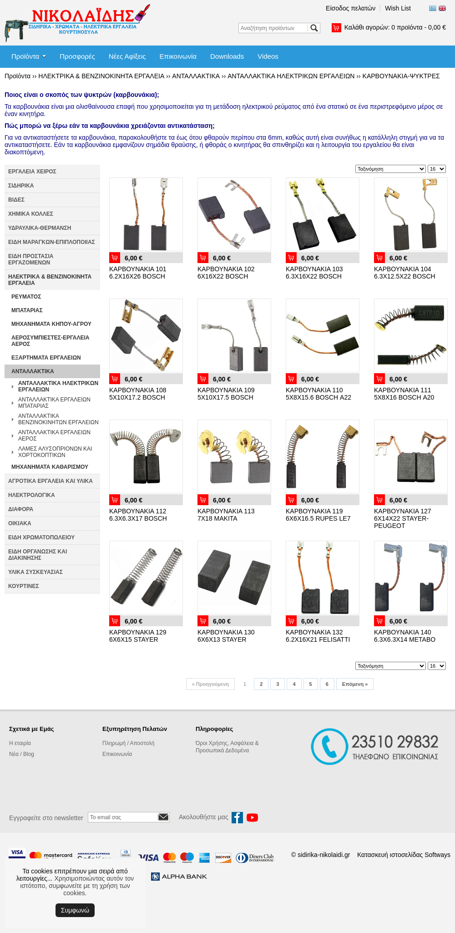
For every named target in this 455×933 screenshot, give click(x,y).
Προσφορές (77, 56)
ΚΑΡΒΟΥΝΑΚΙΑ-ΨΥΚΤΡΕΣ (401, 76)
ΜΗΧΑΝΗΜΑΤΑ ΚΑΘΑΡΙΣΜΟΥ (49, 467)
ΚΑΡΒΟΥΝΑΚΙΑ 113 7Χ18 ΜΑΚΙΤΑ (226, 514)
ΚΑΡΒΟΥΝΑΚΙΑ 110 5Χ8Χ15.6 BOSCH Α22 (318, 393)
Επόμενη (355, 684)
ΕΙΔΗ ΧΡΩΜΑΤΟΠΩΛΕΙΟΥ (41, 537)
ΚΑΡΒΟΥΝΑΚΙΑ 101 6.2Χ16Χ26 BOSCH (138, 272)
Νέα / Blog (21, 754)
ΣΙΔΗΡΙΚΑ (21, 186)
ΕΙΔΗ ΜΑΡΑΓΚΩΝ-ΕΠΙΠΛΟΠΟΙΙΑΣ (51, 242)
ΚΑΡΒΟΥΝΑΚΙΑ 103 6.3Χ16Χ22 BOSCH (314, 272)
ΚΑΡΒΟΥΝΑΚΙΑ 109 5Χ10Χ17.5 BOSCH (226, 393)
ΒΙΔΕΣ (16, 200)
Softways (437, 854)
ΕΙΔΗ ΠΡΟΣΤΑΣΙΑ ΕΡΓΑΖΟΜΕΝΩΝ (30, 259)
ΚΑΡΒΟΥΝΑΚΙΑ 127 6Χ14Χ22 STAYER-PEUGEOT (402, 518)
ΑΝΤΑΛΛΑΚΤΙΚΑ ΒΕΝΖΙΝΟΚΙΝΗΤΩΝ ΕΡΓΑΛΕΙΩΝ (58, 419)
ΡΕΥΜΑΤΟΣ (26, 297)
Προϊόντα (25, 56)
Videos (268, 56)
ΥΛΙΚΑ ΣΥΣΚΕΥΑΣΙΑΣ (35, 572)
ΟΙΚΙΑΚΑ (19, 523)
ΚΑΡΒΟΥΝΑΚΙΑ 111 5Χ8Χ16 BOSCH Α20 (404, 393)
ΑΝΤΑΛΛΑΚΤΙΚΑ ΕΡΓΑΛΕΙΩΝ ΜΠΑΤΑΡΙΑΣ (54, 402)
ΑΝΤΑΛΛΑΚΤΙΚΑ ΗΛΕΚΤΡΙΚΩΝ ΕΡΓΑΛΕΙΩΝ (291, 76)
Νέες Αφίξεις (127, 56)
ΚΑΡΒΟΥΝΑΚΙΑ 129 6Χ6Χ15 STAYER (138, 636)
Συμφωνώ (75, 910)
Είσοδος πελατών (350, 8)
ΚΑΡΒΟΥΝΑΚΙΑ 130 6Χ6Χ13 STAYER (226, 636)
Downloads (227, 56)
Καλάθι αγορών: (395, 27)
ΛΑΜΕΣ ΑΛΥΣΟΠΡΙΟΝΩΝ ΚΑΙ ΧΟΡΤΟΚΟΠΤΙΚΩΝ (55, 452)
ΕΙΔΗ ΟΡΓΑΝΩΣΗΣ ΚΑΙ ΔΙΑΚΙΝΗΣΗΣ (37, 554)
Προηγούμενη (210, 684)
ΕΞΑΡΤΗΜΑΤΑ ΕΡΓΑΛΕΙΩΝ (46, 358)
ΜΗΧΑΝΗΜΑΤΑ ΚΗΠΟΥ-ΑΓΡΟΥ (51, 324)
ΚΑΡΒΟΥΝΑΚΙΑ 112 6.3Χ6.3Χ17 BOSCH (138, 514)
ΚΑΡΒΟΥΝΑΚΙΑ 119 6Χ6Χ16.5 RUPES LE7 (318, 514)
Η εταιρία (20, 743)
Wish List (398, 8)
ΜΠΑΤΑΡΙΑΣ (27, 310)
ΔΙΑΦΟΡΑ (20, 509)
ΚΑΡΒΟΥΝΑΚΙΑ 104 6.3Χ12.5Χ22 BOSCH (404, 272)
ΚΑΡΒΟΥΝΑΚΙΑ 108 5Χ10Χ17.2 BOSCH (138, 393)
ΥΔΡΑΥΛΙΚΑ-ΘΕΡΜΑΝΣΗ (39, 228)
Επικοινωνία (178, 56)
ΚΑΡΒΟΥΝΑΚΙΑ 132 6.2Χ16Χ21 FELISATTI (318, 636)
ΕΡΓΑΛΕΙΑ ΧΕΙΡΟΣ (32, 171)
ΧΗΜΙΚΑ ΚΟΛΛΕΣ (30, 214)
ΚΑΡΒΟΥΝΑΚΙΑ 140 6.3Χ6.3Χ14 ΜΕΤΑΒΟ (404, 636)
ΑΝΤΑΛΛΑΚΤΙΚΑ (196, 76)
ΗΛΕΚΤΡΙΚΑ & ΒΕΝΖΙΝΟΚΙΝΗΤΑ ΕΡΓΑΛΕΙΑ (101, 76)
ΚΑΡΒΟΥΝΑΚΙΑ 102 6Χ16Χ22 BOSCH (226, 272)
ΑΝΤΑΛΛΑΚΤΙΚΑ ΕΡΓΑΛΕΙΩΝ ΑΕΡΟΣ (54, 435)
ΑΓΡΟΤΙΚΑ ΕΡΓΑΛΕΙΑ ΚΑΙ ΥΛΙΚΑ (50, 481)
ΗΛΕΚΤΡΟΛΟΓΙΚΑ (31, 495)
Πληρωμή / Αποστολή (128, 743)
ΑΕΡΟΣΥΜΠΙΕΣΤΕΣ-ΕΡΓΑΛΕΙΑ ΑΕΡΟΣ (50, 341)
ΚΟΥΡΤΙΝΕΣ (23, 586)
